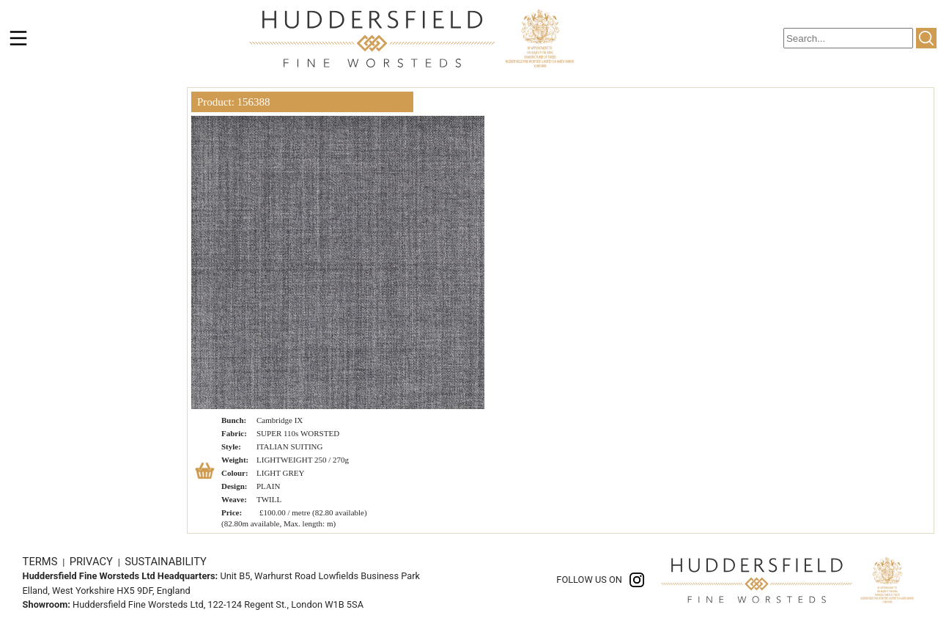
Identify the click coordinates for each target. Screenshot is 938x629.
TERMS (41, 561)
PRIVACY (93, 561)
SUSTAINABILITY (166, 561)
